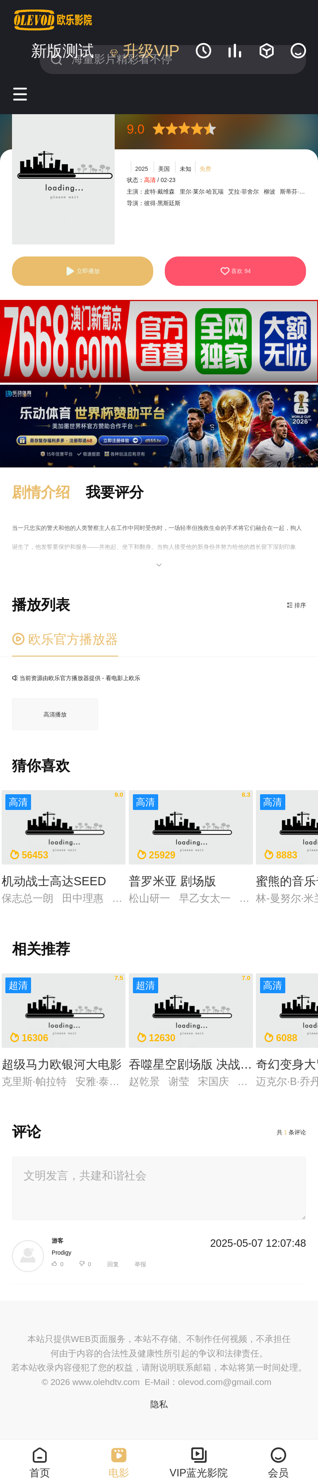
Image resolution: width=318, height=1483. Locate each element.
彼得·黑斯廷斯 (162, 203)
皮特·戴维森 (159, 191)
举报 (140, 1264)
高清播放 (55, 714)
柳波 (269, 191)
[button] (49, 492)
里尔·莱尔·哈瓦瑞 (202, 191)
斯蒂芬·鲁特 (295, 191)
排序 (296, 605)
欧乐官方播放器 (65, 639)
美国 (164, 168)
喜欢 (235, 271)
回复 (113, 1264)
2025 (141, 168)
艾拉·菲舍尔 (243, 191)
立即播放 (82, 271)
